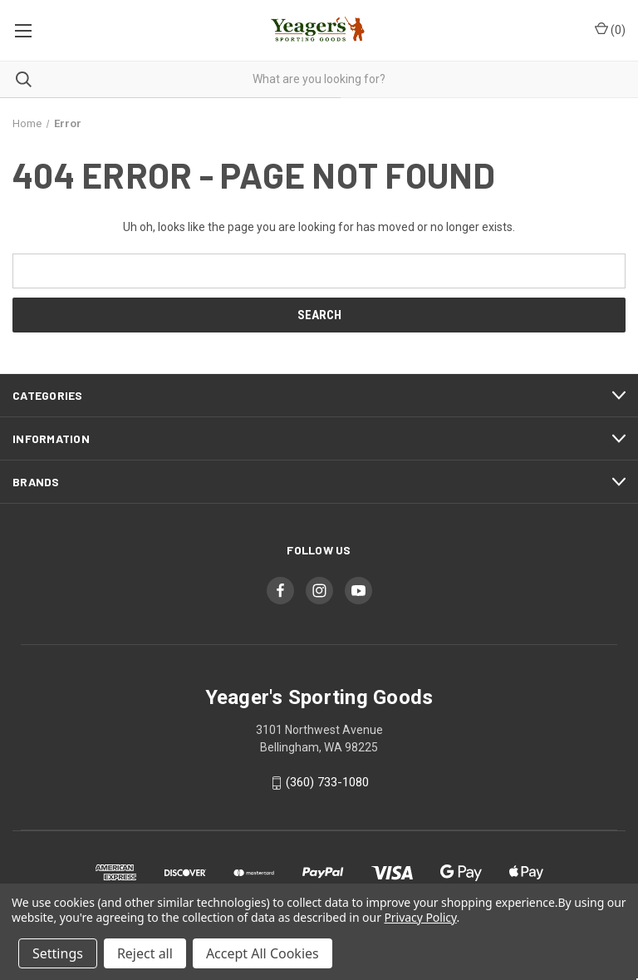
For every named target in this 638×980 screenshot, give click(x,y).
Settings (57, 953)
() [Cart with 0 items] (610, 29)
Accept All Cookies (262, 953)
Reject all (145, 953)
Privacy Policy (420, 917)
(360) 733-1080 (327, 782)
